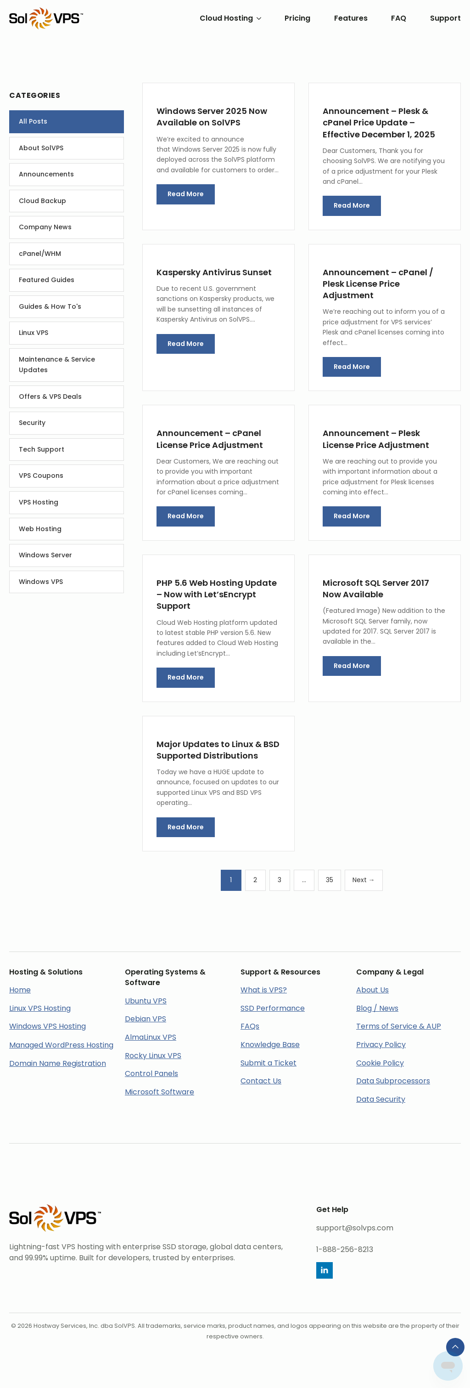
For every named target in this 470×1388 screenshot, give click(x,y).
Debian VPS (145, 1019)
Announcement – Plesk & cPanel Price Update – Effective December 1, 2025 (379, 122)
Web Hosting (40, 528)
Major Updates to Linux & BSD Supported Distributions (218, 749)
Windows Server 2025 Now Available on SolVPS (212, 116)
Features (351, 18)
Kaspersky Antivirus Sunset (214, 272)
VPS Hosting (38, 502)
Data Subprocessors (393, 1081)
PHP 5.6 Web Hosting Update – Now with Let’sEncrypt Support (217, 594)
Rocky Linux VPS (153, 1055)
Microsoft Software (159, 1092)
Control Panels (151, 1073)
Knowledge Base (270, 1044)
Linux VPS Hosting (40, 1008)
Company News (45, 227)
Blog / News (377, 1008)
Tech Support (41, 449)
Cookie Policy (380, 1063)
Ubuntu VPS (146, 1001)
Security (32, 422)
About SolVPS (41, 148)
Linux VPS (33, 332)
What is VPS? (264, 990)
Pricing (297, 18)
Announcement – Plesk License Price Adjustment (376, 438)
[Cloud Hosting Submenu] (257, 18)
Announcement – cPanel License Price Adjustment (210, 438)
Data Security (380, 1099)
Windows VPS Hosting (47, 1026)
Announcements (46, 174)
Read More (186, 193)
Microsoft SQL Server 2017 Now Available (376, 588)
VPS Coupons (41, 475)
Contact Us (261, 1081)
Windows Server (45, 555)
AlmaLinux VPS (150, 1037)
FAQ (398, 18)
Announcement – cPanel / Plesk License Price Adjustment (378, 283)
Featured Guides (46, 279)
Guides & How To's (50, 306)
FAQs (250, 1026)
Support (445, 18)
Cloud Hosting (226, 18)
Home (20, 990)
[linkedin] (324, 1270)
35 (329, 879)
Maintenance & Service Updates (57, 365)
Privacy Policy (381, 1044)
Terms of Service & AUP (398, 1026)
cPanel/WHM (40, 253)
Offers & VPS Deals (50, 396)
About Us (372, 990)
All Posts (33, 121)
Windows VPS (41, 581)
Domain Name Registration (57, 1063)
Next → (363, 879)
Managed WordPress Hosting (61, 1045)
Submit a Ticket (269, 1063)
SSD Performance (273, 1008)
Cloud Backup (42, 200)
